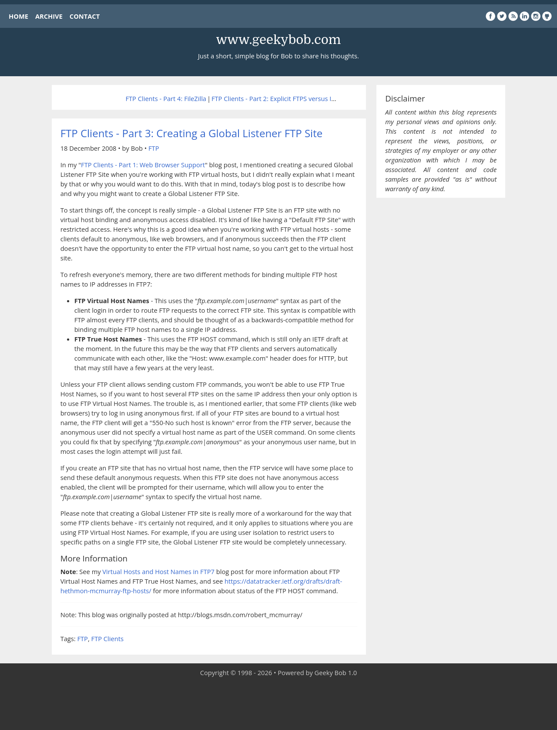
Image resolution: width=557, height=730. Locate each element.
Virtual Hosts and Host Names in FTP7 (158, 571)
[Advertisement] (278, 703)
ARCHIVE (49, 16)
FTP (153, 148)
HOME (18, 16)
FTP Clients (107, 638)
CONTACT (85, 16)
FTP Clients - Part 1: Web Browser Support (143, 164)
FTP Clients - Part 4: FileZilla (165, 98)
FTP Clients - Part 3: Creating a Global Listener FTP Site (191, 133)
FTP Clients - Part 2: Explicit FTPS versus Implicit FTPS (289, 98)
